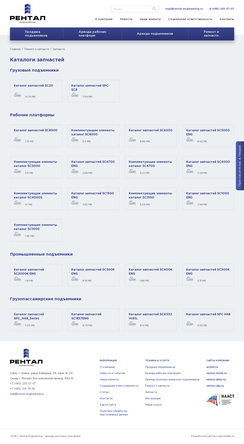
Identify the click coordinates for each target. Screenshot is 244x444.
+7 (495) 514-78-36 (22, 389)
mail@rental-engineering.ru (184, 9)
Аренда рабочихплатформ (93, 34)
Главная (15, 49)
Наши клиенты (150, 19)
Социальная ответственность (190, 19)
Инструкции (153, 398)
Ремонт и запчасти (36, 49)
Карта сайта (108, 405)
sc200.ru (212, 367)
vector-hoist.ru (216, 373)
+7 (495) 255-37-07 (23, 384)
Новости (126, 19)
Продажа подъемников (36, 34)
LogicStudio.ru (225, 436)
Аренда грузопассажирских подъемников (172, 380)
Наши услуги (153, 405)
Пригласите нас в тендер (239, 166)
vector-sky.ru (215, 386)
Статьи (104, 392)
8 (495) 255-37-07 (221, 9)
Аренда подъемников (155, 33)
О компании (104, 19)
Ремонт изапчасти (211, 34)
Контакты (227, 19)
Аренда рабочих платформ (163, 373)
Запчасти (151, 392)
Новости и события (112, 373)
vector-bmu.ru (216, 380)
